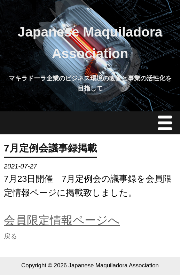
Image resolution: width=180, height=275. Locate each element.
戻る (10, 236)
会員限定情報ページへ (62, 220)
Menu (166, 123)
